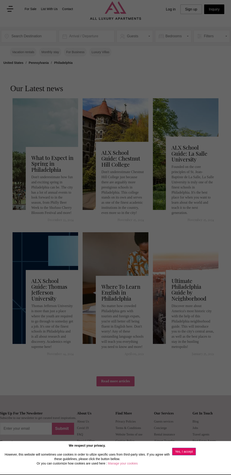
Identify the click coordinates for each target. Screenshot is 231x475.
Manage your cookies (123, 463)
